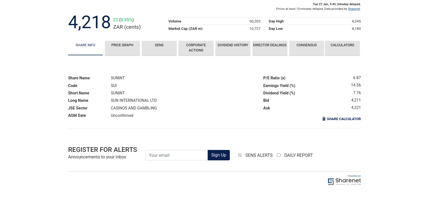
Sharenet (354, 9)
